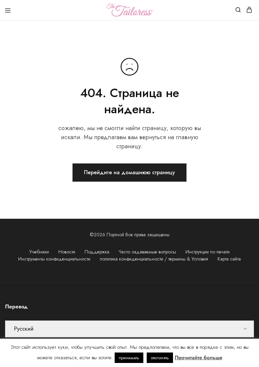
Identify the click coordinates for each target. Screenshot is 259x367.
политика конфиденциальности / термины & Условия (154, 258)
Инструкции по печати (207, 251)
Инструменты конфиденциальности (54, 258)
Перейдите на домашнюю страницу (129, 172)
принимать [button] (129, 358)
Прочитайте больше (198, 357)
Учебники (39, 251)
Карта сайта (229, 258)
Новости (66, 251)
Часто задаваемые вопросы (147, 251)
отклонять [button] (160, 358)
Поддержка (97, 251)
